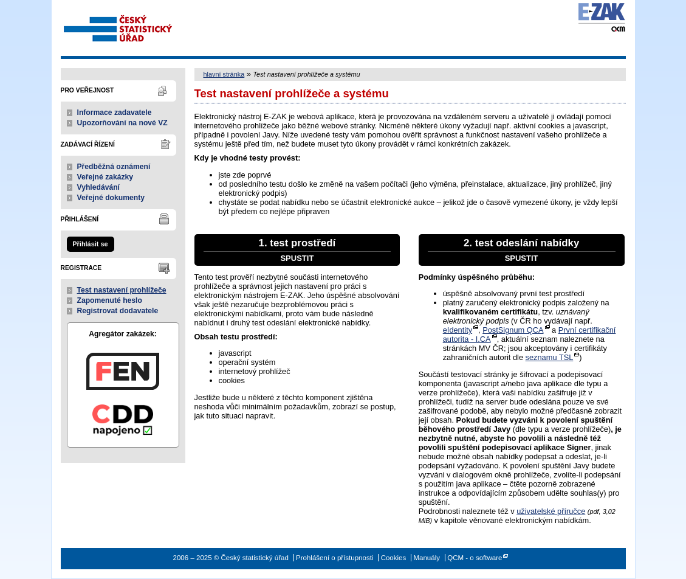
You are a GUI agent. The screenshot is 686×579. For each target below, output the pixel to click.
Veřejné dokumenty (111, 197)
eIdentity (457, 330)
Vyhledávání (98, 187)
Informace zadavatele (114, 112)
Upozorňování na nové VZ (122, 123)
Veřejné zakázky (105, 177)
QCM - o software (474, 557)
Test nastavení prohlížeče (121, 290)
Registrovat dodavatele (118, 311)
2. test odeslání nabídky (522, 250)
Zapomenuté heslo (109, 300)
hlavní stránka (224, 74)
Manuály (426, 557)
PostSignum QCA (512, 330)
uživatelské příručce (550, 511)
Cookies (393, 557)
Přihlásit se (90, 244)
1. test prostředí (297, 250)
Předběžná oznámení (114, 166)
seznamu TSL (550, 357)
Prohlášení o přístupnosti (334, 557)
